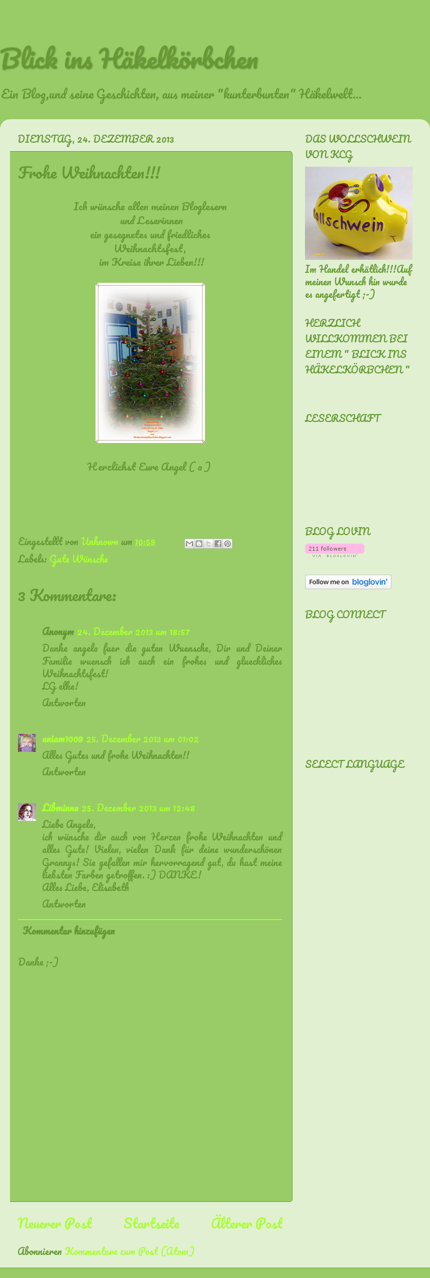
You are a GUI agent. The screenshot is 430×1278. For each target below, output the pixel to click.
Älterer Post (246, 1223)
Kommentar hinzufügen (68, 931)
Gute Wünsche (79, 559)
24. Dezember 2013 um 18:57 (133, 631)
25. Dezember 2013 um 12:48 (138, 807)
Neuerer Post (55, 1223)
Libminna (60, 807)
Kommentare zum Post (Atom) (129, 1251)
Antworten (64, 702)
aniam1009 (62, 738)
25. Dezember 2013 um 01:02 (142, 738)
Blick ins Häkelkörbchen (129, 58)
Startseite (152, 1223)
